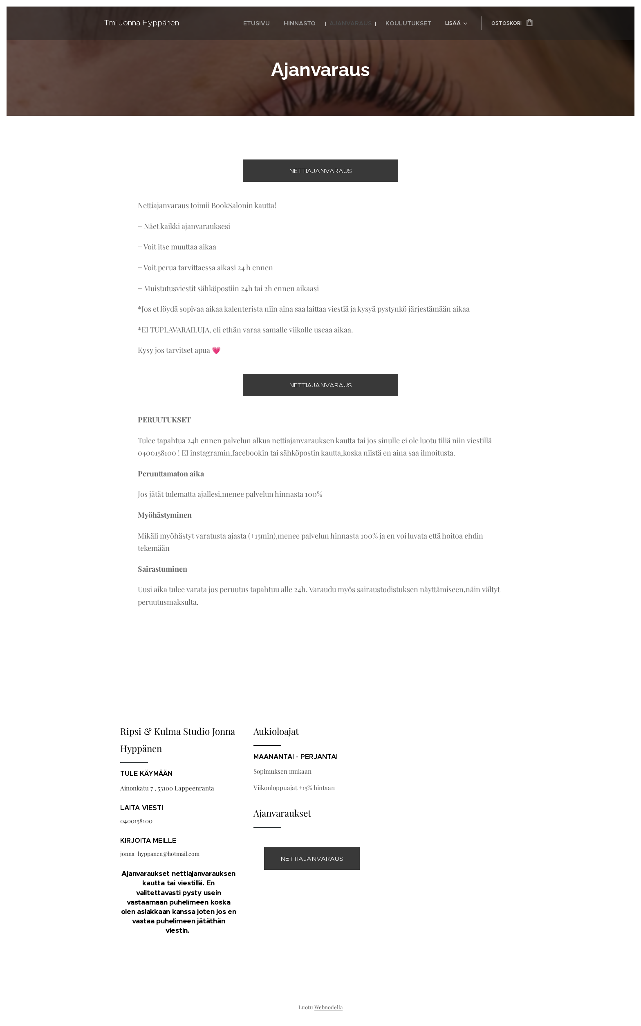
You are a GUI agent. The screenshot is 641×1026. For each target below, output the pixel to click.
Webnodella (328, 1007)
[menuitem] (226, 23)
